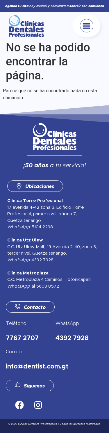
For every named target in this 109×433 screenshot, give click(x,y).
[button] (86, 25)
